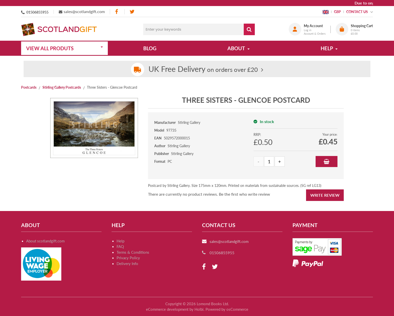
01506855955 (37, 12)
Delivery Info (127, 263)
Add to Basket (326, 161)
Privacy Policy (128, 257)
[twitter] (132, 11)
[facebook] (117, 11)
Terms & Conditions (133, 252)
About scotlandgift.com (45, 241)
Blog (150, 48)
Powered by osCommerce (227, 309)
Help (120, 241)
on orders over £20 (203, 69)
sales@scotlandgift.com (84, 11)
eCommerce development (167, 309)
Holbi (199, 309)
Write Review (324, 195)
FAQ (120, 246)
